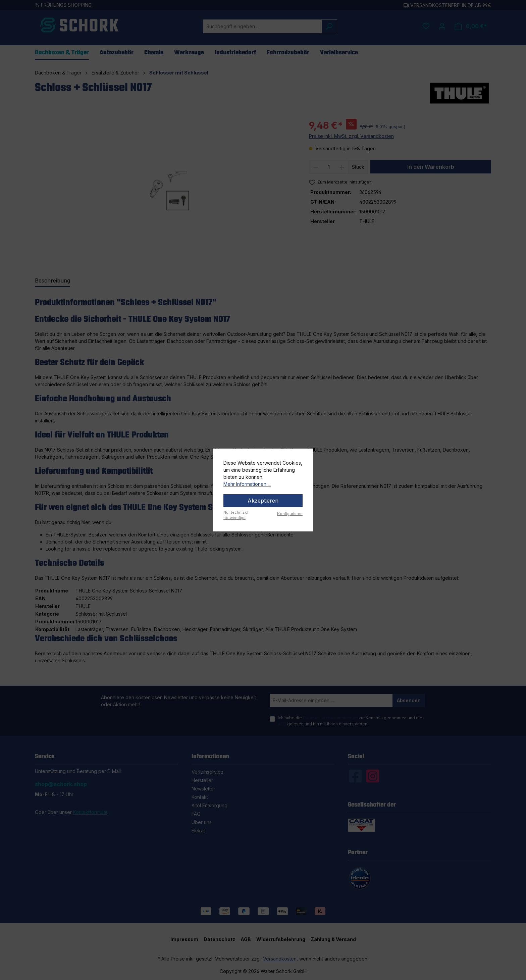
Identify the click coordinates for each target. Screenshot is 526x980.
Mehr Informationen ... (247, 484)
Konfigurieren (290, 513)
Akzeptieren (263, 500)
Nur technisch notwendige (236, 515)
